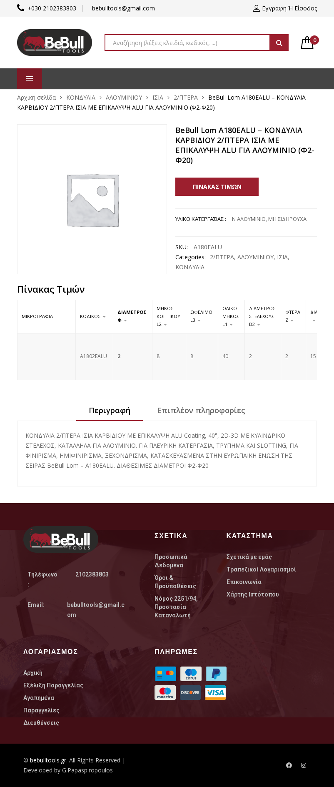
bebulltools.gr (48, 760)
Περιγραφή (109, 410)
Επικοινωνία (244, 582)
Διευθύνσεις (41, 722)
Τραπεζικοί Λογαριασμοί (261, 569)
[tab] (109, 413)
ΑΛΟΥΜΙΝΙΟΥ (124, 97)
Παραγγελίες (41, 710)
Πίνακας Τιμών (217, 186)
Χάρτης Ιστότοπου (253, 594)
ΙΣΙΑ (157, 97)
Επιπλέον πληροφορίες (201, 410)
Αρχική (32, 672)
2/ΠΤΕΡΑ (186, 97)
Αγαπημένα (38, 697)
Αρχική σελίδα (36, 97)
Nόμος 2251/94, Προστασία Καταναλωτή (176, 607)
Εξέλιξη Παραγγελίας (53, 685)
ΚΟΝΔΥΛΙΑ (80, 97)
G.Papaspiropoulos (87, 770)
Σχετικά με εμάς (249, 557)
